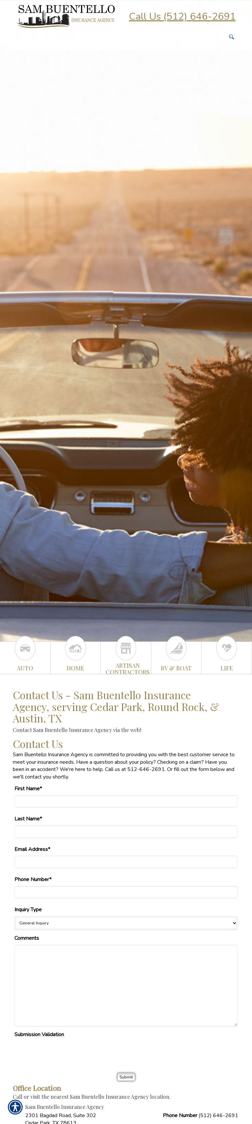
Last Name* (28, 818)
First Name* (28, 788)
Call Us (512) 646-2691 (182, 16)
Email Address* (32, 849)
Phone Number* (33, 879)
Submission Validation (39, 1034)
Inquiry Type (28, 909)
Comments (26, 938)
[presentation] (64, 1053)
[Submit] (126, 1077)
